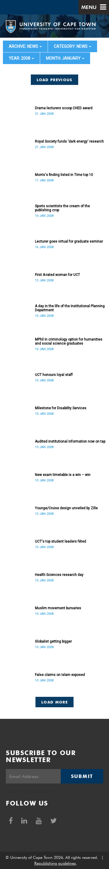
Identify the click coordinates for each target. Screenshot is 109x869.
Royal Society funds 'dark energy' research (69, 141)
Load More (54, 702)
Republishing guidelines (55, 863)
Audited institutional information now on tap (70, 441)
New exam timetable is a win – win (62, 475)
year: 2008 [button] (21, 58)
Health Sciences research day (59, 575)
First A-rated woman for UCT (57, 275)
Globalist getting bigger (53, 641)
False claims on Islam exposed (60, 675)
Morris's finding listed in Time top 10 (64, 175)
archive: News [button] (25, 46)
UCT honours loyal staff (54, 375)
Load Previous (55, 79)
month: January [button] (65, 58)
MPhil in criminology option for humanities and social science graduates (68, 341)
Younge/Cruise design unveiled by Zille (66, 508)
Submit (82, 776)
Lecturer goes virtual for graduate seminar (69, 241)
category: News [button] (72, 46)
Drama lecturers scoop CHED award (63, 108)
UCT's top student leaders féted (60, 541)
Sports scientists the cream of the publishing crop (62, 208)
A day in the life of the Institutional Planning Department (70, 308)
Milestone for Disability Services (60, 408)
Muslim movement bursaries (58, 608)
